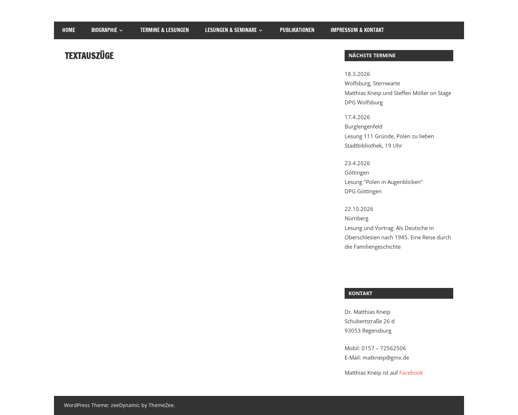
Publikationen (297, 30)
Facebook (411, 372)
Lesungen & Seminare (231, 30)
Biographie (104, 30)
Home (68, 30)
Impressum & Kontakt (357, 30)
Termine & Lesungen (164, 30)
